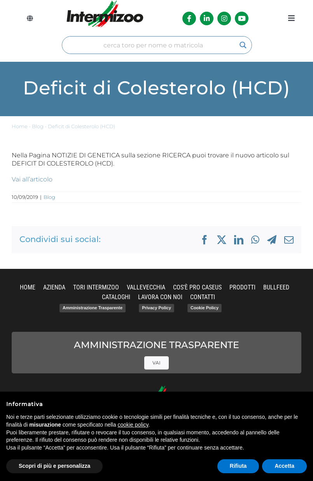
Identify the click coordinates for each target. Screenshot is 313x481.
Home (20, 126)
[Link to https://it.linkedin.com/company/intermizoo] (206, 18)
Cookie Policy (205, 307)
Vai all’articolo (32, 179)
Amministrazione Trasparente (92, 307)
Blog (38, 126)
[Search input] (153, 45)
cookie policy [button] (132, 425)
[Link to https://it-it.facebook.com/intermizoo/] (189, 18)
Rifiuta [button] (238, 466)
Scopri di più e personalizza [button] (54, 466)
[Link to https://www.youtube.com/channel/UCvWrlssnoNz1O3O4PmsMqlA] (241, 18)
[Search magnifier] (243, 45)
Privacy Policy (156, 307)
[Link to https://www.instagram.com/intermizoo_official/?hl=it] (224, 18)
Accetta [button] (284, 466)
